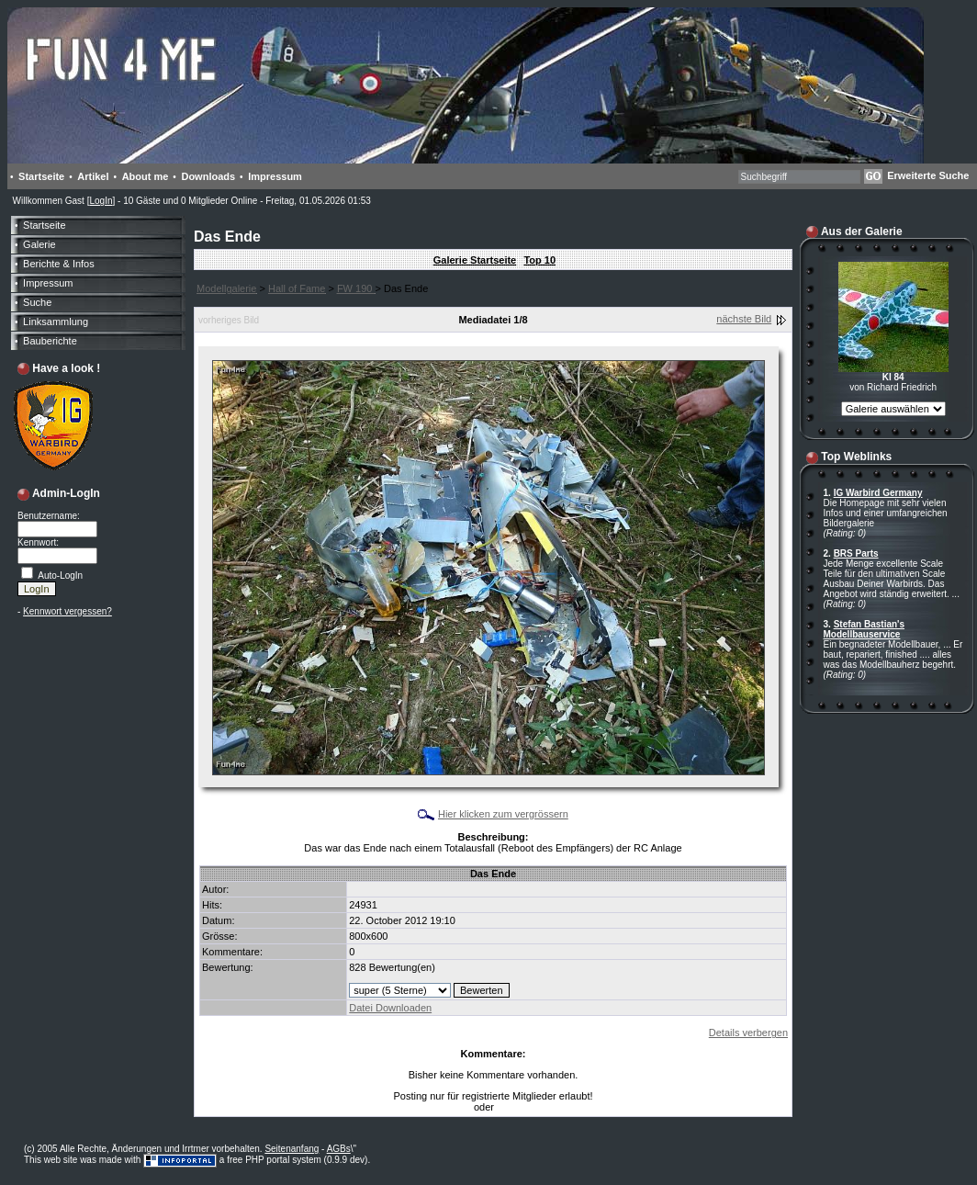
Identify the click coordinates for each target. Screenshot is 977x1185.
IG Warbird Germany (878, 493)
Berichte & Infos (59, 263)
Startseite (41, 176)
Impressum (275, 176)
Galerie (39, 244)
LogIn (100, 201)
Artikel (92, 176)
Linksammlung (55, 321)
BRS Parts (856, 553)
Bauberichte (50, 340)
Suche (37, 302)
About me (145, 176)
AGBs (339, 1149)
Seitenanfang (291, 1149)
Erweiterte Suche (928, 175)
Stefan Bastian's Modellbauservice (864, 629)
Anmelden (517, 1107)
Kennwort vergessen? (67, 611)
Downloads (208, 176)
